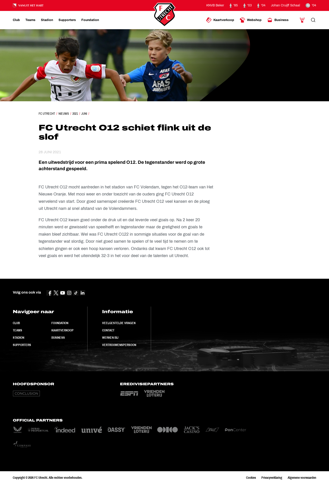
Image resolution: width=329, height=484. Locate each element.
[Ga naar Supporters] (67, 20)
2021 (75, 114)
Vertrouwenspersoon (119, 345)
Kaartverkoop (62, 330)
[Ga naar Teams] (30, 20)
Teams (17, 330)
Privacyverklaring (271, 478)
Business (58, 338)
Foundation (59, 323)
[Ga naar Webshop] (251, 20)
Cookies (251, 478)
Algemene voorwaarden (302, 478)
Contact (108, 330)
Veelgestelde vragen (118, 323)
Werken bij (110, 338)
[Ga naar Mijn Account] (302, 20)
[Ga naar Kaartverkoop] (220, 20)
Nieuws (63, 114)
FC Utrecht (47, 114)
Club (16, 323)
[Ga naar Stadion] (47, 20)
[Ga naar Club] (16, 20)
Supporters (22, 345)
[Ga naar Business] (278, 20)
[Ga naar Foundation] (90, 20)
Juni (84, 114)
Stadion (18, 338)
